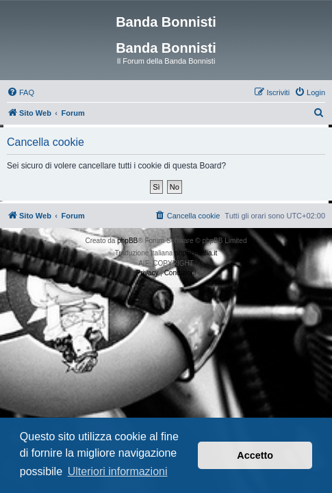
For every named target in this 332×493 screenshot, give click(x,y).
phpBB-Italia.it (196, 253)
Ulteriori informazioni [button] (118, 471)
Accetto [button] (255, 455)
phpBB (127, 240)
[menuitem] (20, 92)
